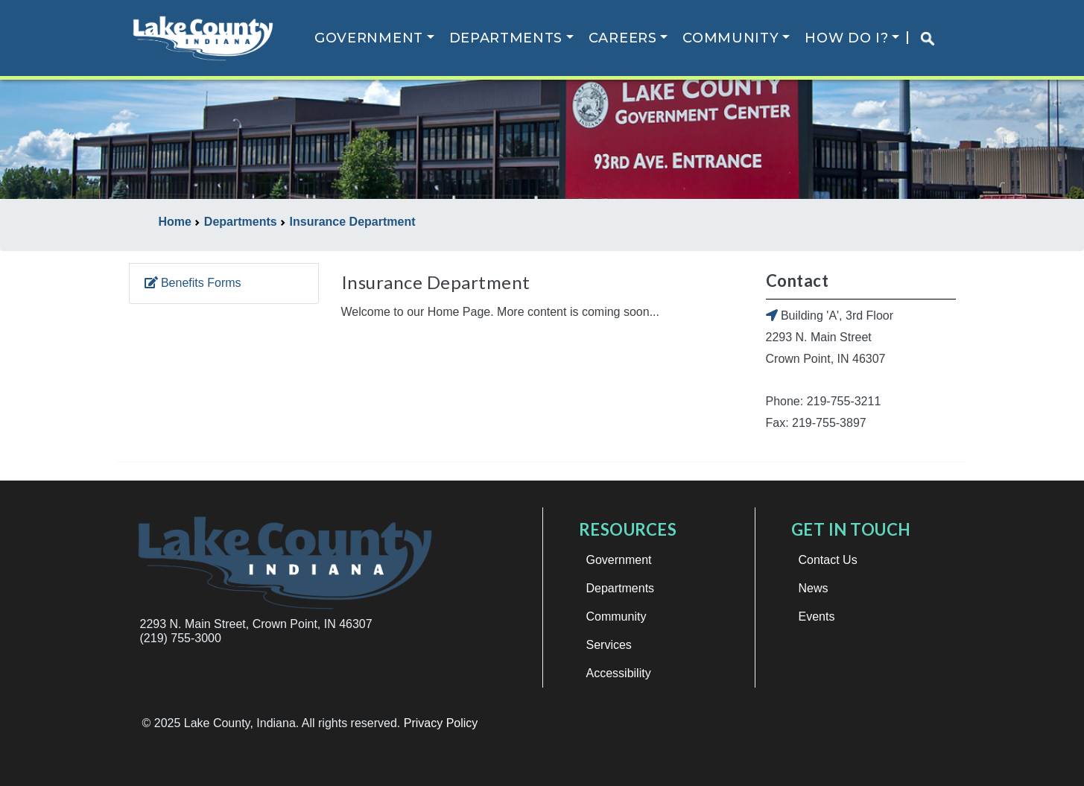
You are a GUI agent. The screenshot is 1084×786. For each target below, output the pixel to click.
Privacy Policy (441, 723)
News (813, 588)
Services (609, 644)
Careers (623, 38)
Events (817, 616)
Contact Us (828, 560)
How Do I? (846, 38)
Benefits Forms (193, 282)
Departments (506, 38)
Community (730, 38)
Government (368, 38)
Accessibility (618, 673)
